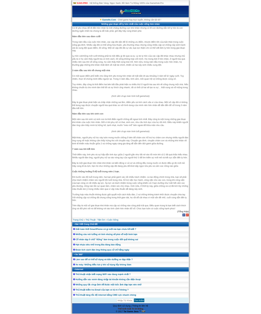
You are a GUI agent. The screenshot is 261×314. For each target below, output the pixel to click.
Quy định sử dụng (121, 306)
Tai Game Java (131, 311)
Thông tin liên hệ (140, 306)
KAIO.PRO (82, 3)
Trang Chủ (78, 220)
